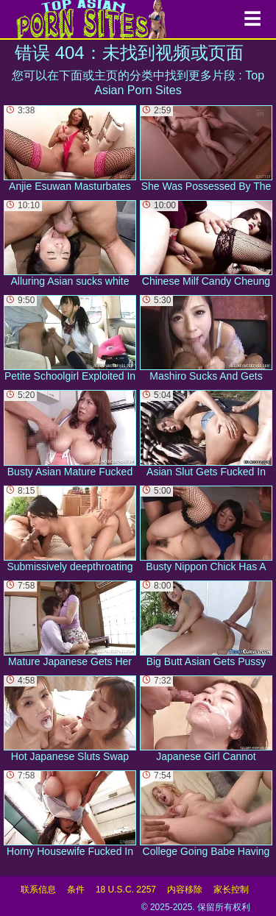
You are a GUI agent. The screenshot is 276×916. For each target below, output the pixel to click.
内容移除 (184, 889)
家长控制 (231, 889)
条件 (76, 889)
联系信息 (38, 889)
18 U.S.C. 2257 (126, 889)
